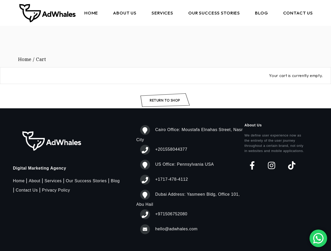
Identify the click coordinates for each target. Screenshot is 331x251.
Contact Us (27, 190)
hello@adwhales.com (176, 229)
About (34, 181)
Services (53, 181)
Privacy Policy (56, 190)
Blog (115, 181)
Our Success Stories (86, 181)
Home (19, 181)
